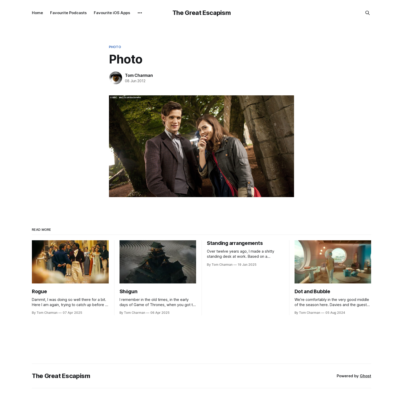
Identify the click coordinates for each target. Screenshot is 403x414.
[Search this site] (367, 13)
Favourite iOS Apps (112, 12)
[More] (140, 13)
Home (37, 12)
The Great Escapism (201, 12)
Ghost (365, 375)
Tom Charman (139, 75)
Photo (115, 47)
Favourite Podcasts (68, 12)
